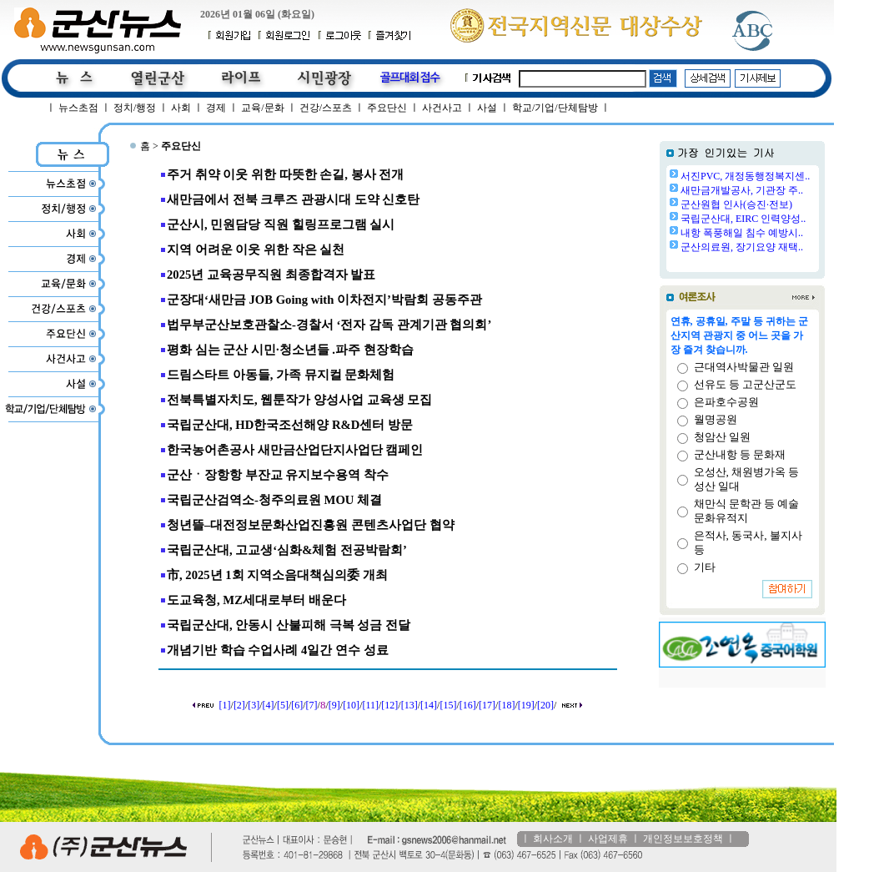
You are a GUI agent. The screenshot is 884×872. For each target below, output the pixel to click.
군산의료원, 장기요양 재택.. (742, 247)
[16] (468, 705)
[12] (389, 705)
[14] (428, 705)
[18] (506, 705)
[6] (297, 705)
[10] (351, 705)
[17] (487, 705)
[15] (447, 705)
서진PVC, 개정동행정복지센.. (745, 176)
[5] (283, 705)
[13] (409, 705)
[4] (268, 705)
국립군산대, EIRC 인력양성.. (743, 218)
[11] (370, 705)
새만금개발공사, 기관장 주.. (742, 190)
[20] (545, 705)
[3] (253, 705)
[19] (526, 705)
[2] (239, 705)
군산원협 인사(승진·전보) (736, 204)
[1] (225, 705)
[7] (312, 705)
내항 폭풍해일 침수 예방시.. (742, 233)
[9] (334, 705)
